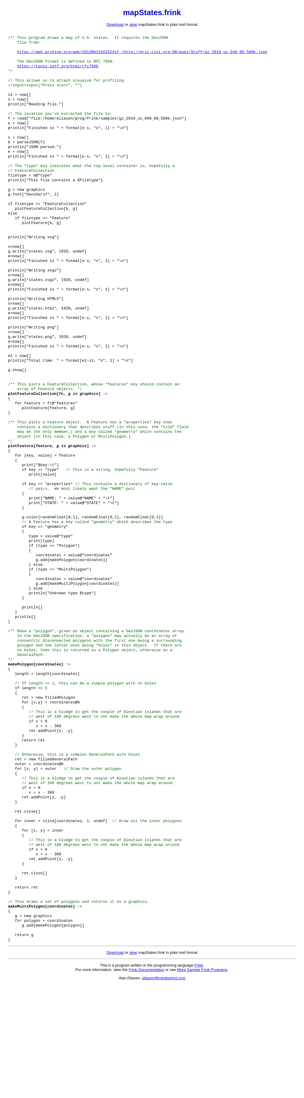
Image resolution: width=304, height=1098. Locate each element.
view (133, 24)
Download (115, 24)
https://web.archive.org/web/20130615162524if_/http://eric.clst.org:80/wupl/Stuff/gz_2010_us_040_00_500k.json (142, 54)
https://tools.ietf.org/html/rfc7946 (57, 70)
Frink (198, 1079)
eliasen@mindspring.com (164, 1092)
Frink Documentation (146, 1083)
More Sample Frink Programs (202, 1083)
